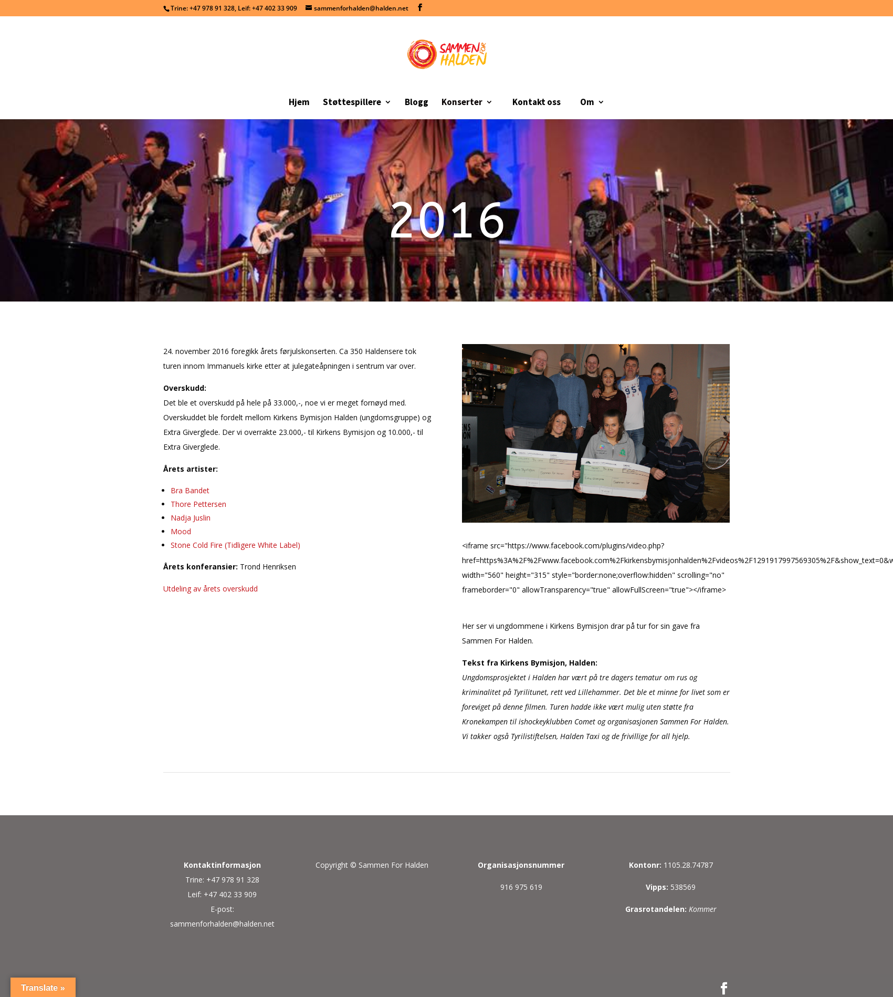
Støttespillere (352, 103)
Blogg (416, 103)
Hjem (299, 103)
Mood (181, 531)
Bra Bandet (190, 490)
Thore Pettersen (198, 504)
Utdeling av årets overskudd (210, 589)
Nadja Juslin (191, 518)
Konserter (462, 103)
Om (587, 103)
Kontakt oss (536, 102)
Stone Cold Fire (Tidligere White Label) (235, 545)
